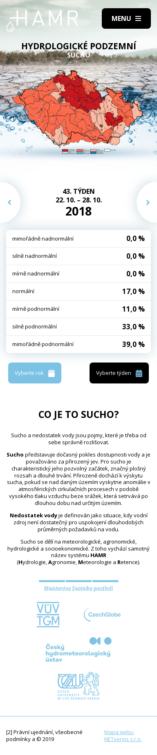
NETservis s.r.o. (123, 739)
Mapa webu (119, 732)
